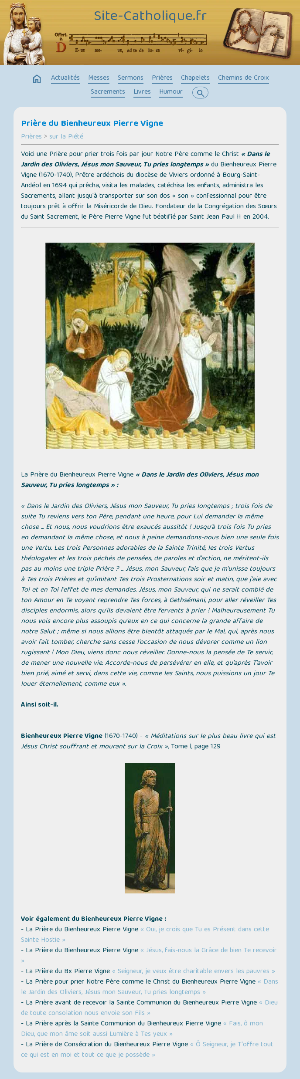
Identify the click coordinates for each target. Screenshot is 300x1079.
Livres (142, 92)
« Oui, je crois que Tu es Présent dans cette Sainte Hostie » (145, 935)
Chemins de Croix (243, 78)
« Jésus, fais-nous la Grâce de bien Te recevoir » (149, 956)
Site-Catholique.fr (150, 17)
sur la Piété (66, 137)
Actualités (65, 78)
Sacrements (108, 92)
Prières (162, 78)
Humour (171, 92)
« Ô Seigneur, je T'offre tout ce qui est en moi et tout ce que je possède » (147, 1050)
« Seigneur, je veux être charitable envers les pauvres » (193, 972)
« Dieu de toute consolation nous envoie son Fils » (149, 1008)
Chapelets (195, 78)
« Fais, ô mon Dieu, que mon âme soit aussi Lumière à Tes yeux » (142, 1029)
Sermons (130, 78)
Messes (98, 78)
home (37, 79)
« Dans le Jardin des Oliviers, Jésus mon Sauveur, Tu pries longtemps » (149, 987)
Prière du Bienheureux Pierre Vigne (92, 124)
